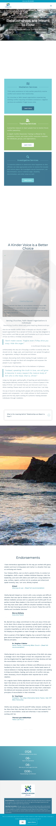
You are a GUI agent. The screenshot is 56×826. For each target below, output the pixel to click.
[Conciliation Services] (25, 484)
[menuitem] (51, 6)
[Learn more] (28, 108)
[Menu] (51, 6)
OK (22, 822)
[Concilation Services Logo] (23, 5)
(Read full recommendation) (34, 588)
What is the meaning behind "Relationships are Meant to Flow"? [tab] (28, 415)
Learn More (32, 822)
